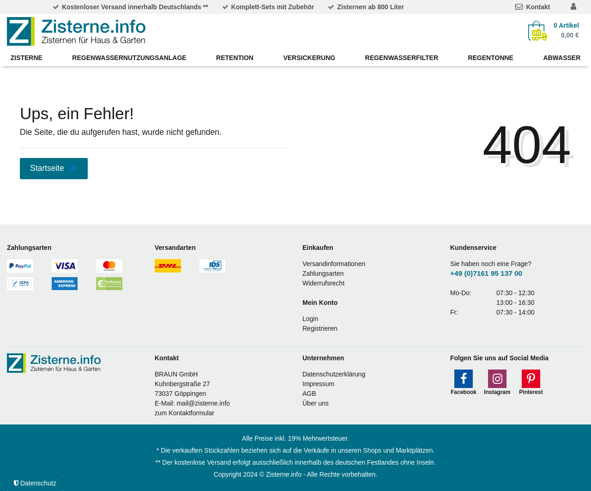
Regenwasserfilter (401, 57)
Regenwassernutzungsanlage (129, 57)
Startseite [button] (54, 168)
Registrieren (319, 328)
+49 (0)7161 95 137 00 (486, 273)
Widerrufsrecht (323, 283)
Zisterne (26, 57)
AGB (309, 393)
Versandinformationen (333, 263)
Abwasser (561, 57)
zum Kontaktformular (184, 413)
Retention (234, 57)
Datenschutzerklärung (333, 374)
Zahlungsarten (323, 273)
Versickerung (309, 57)
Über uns (315, 403)
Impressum (318, 384)
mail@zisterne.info (202, 403)
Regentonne (490, 57)
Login (310, 318)
